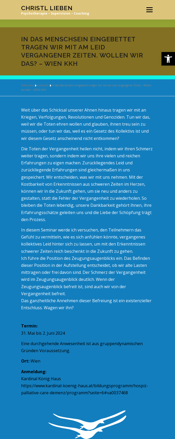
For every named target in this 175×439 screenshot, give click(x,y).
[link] (168, 59)
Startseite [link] (27, 85)
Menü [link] (149, 9)
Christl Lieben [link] (47, 7)
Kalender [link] (43, 85)
